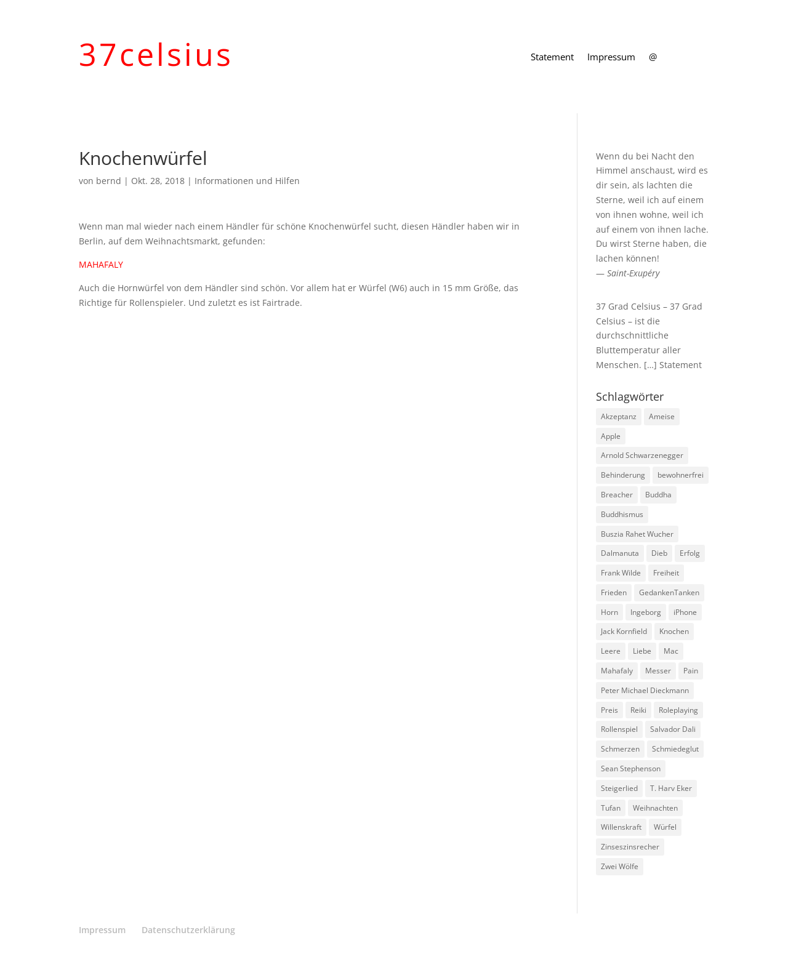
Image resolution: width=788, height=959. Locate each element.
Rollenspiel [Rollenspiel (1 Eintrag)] (619, 729)
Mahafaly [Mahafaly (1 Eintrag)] (617, 670)
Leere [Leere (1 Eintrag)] (611, 651)
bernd (108, 181)
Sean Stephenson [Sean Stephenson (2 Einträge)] (631, 768)
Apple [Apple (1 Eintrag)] (611, 436)
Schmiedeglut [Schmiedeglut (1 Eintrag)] (675, 749)
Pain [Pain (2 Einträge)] (690, 670)
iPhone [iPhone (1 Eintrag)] (685, 612)
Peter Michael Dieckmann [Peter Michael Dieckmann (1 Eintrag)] (645, 690)
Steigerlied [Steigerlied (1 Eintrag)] (619, 788)
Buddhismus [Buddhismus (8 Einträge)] (622, 514)
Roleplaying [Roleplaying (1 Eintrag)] (678, 710)
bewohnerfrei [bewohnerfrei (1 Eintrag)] (680, 475)
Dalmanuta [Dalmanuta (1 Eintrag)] (620, 553)
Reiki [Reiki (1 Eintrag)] (638, 710)
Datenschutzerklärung (188, 930)
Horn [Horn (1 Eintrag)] (609, 612)
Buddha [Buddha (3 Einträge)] (658, 494)
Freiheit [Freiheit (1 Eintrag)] (666, 573)
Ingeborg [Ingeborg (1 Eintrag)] (645, 612)
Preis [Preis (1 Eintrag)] (609, 710)
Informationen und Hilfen (247, 181)
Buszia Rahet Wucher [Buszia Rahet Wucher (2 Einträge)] (637, 534)
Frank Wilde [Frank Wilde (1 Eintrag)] (621, 573)
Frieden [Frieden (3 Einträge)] (614, 592)
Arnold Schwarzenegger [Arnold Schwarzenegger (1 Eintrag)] (642, 455)
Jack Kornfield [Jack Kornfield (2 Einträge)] (624, 631)
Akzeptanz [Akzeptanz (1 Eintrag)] (619, 416)
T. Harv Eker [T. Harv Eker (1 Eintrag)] (671, 788)
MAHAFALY (101, 264)
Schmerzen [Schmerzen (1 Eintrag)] (620, 749)
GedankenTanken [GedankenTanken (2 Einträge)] (669, 592)
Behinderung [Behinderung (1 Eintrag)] (623, 475)
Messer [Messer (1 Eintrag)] (658, 670)
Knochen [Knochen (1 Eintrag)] (674, 631)
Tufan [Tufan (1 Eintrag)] (611, 808)
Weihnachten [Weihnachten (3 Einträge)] (655, 808)
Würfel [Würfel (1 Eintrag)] (665, 827)
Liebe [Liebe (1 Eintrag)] (642, 651)
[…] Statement (673, 365)
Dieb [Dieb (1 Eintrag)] (659, 553)
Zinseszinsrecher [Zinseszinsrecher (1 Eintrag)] (630, 846)
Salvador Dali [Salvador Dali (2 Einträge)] (673, 729)
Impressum (611, 57)
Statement (552, 57)
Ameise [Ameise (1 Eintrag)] (662, 416)
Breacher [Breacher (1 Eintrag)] (617, 494)
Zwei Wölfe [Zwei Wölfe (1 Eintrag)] (619, 866)
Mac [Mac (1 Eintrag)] (671, 651)
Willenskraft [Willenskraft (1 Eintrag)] (621, 827)
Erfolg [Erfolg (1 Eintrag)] (690, 553)
